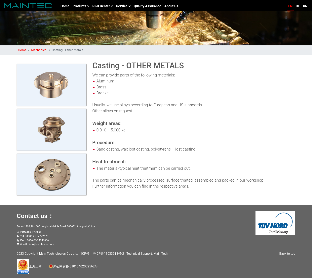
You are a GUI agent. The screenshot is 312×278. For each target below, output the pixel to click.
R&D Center (102, 6)
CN (305, 6)
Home (65, 5)
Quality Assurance (147, 6)
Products (81, 6)
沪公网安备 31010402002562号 (73, 266)
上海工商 (29, 266)
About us (171, 6)
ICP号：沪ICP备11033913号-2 (102, 253)
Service (123, 6)
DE (298, 6)
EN (290, 6)
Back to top (287, 253)
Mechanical (39, 50)
